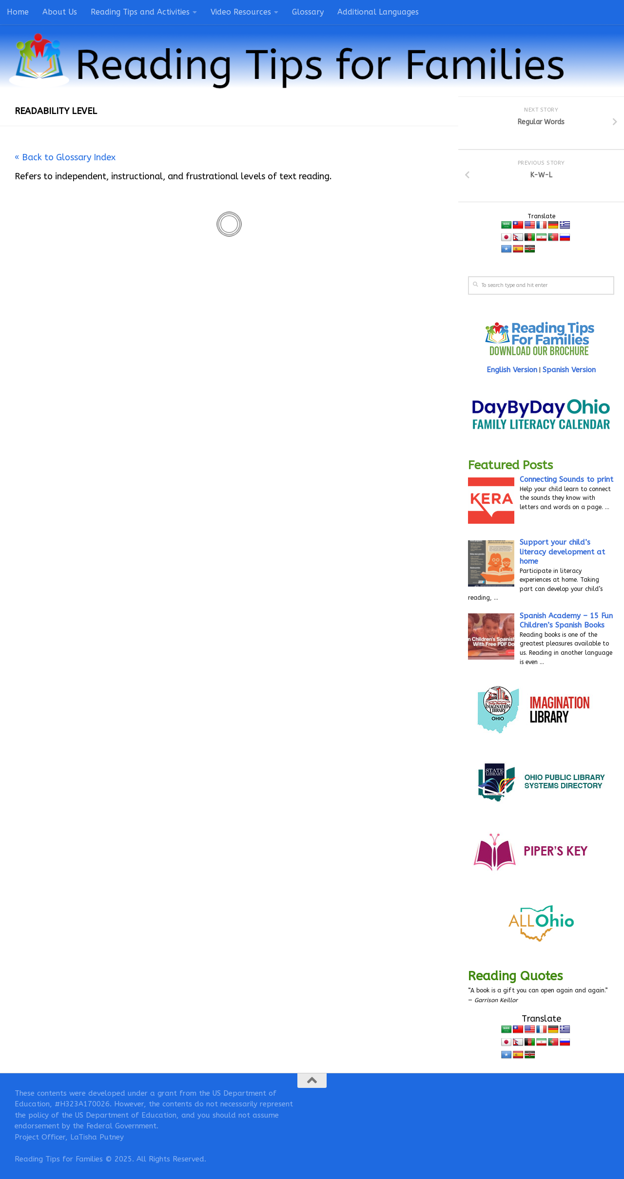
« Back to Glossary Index (65, 157)
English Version (512, 369)
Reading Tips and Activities (140, 12)
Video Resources (241, 12)
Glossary (308, 12)
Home (18, 12)
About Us (59, 12)
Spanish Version (569, 369)
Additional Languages (378, 12)
